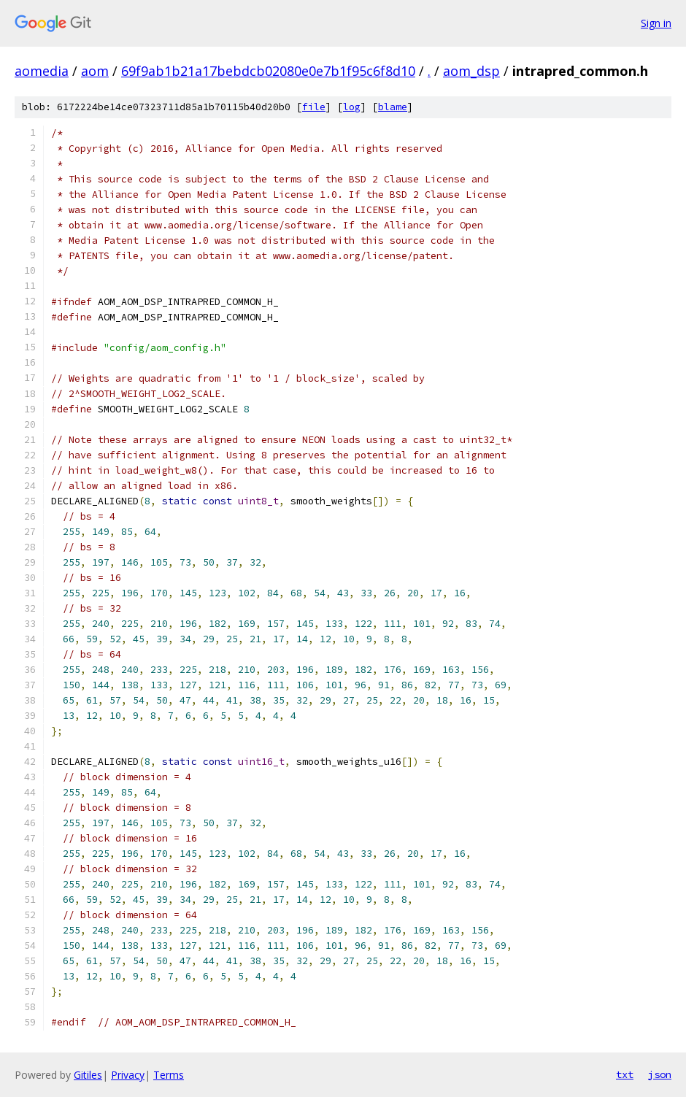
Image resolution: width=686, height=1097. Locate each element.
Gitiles (88, 1075)
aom (95, 71)
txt (624, 1074)
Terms (168, 1075)
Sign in (656, 23)
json (659, 1074)
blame (392, 107)
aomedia (42, 71)
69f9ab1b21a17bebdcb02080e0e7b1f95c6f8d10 (268, 71)
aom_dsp (471, 71)
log (352, 107)
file (313, 107)
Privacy (127, 1075)
